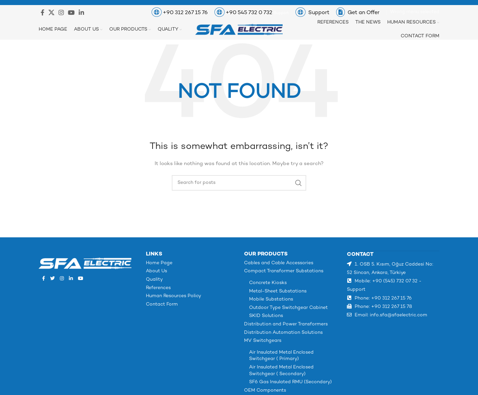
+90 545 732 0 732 (250, 13)
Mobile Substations (271, 299)
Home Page (159, 263)
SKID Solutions (266, 315)
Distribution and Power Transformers (286, 324)
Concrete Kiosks (268, 282)
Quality (154, 279)
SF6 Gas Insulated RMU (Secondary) (290, 382)
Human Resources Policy (173, 296)
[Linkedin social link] (81, 12)
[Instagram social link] (61, 12)
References (158, 287)
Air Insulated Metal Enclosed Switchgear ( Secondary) (281, 371)
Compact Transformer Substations (283, 271)
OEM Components (265, 390)
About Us (156, 271)
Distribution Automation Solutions (283, 332)
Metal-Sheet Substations (278, 291)
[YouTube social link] (71, 12)
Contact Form (162, 304)
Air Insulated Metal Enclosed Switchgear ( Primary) (281, 356)
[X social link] (51, 12)
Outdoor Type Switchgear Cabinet (288, 307)
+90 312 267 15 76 (185, 13)
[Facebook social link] (42, 12)
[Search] (239, 183)
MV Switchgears (262, 340)
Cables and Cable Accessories (278, 263)
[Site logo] (239, 29)
